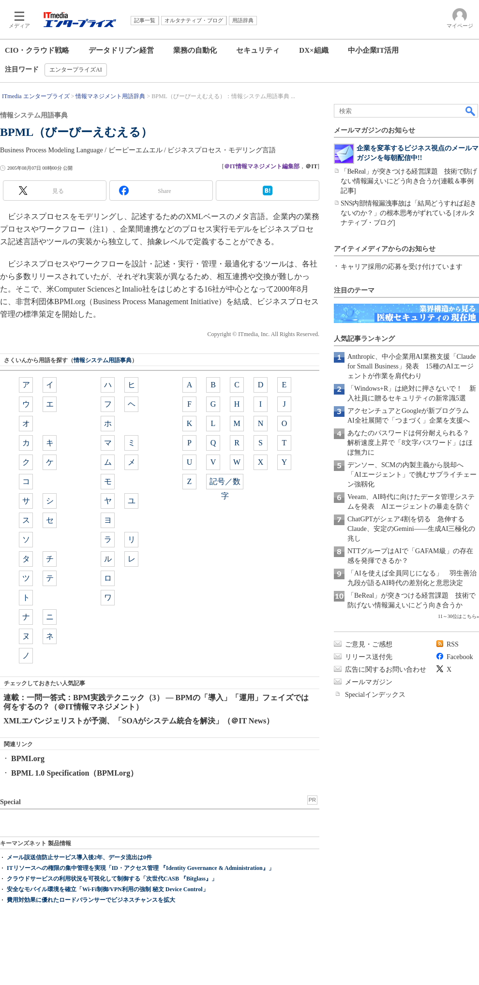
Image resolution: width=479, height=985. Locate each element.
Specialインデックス (375, 694)
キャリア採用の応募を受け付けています (402, 266)
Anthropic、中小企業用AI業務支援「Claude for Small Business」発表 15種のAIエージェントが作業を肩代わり (411, 366)
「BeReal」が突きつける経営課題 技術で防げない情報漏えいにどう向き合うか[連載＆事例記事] (409, 181)
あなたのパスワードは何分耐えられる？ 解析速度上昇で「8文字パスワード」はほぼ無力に (411, 442)
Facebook (460, 657)
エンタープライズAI (75, 69)
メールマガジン (368, 682)
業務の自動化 (195, 50)
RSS (453, 644)
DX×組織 (313, 50)
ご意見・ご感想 (368, 644)
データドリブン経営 (121, 50)
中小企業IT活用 (373, 50)
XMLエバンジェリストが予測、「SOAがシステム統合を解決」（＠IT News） (138, 721)
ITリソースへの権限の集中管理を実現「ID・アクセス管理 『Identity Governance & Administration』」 (140, 868)
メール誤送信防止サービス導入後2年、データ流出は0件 (79, 857)
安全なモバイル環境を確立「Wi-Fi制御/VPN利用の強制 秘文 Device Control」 (108, 889)
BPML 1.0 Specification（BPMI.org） (74, 773)
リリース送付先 (368, 657)
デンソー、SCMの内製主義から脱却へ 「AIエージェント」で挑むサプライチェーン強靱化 (412, 474)
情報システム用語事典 (103, 360)
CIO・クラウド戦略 (37, 50)
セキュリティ (258, 50)
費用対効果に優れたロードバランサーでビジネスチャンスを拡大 (91, 900)
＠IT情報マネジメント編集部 (262, 166)
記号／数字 (225, 483)
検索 (471, 111)
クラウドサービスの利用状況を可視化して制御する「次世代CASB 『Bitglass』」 (112, 878)
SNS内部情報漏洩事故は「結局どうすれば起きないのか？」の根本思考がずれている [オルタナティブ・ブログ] (409, 213)
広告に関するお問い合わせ (385, 669)
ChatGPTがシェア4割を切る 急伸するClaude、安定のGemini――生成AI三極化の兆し (411, 528)
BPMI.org (28, 758)
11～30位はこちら (457, 616)
